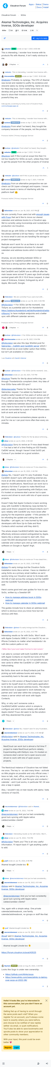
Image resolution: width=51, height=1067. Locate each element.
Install (46, 7)
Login (16, 1047)
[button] (3, 1063)
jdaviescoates (9, 339)
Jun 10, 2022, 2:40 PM (28, 471)
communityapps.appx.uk (9, 106)
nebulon (7, 49)
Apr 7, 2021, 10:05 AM (36, 123)
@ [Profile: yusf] (4, 936)
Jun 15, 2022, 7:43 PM (24, 811)
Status (38, 4)
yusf (6, 861)
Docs (39, 7)
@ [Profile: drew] (4, 475)
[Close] (46, 1000)
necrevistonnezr (10, 733)
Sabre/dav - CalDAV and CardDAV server (20, 346)
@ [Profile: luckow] (5, 156)
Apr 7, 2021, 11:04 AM (32, 152)
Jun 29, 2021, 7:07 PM (28, 375)
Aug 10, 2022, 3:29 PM (34, 966)
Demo (46, 4)
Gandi (17, 358)
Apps (31, 4)
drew (6, 441)
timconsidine (9, 76)
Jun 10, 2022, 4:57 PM (28, 632)
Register (8, 1047)
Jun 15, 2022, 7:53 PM (24, 838)
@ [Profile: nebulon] (6, 80)
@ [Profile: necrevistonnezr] (9, 814)
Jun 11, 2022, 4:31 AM (33, 733)
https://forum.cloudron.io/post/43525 (18, 952)
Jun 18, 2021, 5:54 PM (31, 339)
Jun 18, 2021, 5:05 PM (36, 301)
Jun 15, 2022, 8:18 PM (24, 861)
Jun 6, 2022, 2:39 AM (24, 441)
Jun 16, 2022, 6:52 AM (33, 932)
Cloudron (8, 358)
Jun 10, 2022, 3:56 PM (28, 563)
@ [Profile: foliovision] (7, 304)
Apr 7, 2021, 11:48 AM (36, 180)
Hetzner (23, 358)
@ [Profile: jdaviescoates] (8, 389)
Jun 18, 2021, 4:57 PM (28, 211)
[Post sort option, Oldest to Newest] (5, 38)
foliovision (8, 211)
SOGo (4, 30)
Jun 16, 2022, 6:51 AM (33, 882)
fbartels (7, 966)
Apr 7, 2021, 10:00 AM (37, 76)
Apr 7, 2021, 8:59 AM (32, 49)
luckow (7, 123)
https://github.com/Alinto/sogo (19, 974)
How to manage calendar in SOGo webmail (25, 603)
